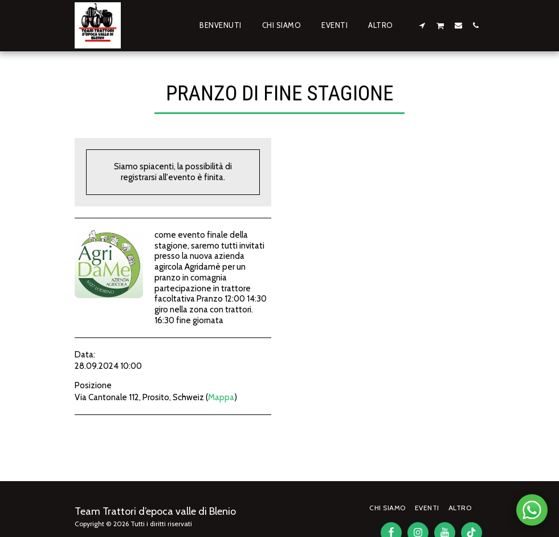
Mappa (221, 397)
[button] (422, 25)
